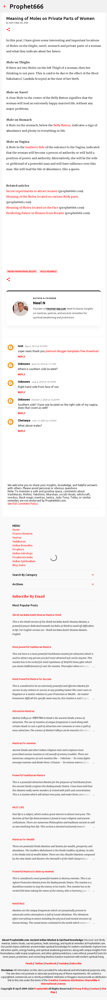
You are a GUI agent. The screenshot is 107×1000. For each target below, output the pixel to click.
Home (16, 529)
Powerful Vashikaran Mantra (28, 775)
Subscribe (76, 963)
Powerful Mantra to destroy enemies (33, 871)
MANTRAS (18, 903)
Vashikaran (19, 541)
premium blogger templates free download (72, 351)
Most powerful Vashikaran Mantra (31, 647)
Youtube (63, 963)
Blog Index (18, 565)
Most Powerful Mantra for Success (31, 679)
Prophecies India (22, 557)
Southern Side (34, 147)
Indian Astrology (22, 553)
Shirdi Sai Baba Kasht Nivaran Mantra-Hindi (36, 615)
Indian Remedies (22, 545)
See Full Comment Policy (23, 503)
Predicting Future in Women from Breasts (35, 213)
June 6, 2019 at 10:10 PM (43, 382)
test (20, 346)
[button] (8, 29)
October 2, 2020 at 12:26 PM (45, 399)
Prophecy (18, 549)
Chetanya (24, 420)
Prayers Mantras (22, 533)
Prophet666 (26, 6)
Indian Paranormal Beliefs (22, 271)
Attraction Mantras (23, 711)
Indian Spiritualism (23, 561)
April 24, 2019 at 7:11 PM (43, 364)
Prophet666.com (56, 309)
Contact (95, 988)
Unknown (24, 363)
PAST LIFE (18, 807)
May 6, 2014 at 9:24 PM (36, 346)
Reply (21, 356)
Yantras (16, 537)
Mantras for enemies (24, 743)
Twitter (39, 963)
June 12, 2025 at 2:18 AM (44, 420)
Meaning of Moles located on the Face (32, 207)
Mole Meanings (48, 271)
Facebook (51, 963)
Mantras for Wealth (23, 839)
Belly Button (61, 125)
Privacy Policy (81, 988)
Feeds (29, 963)
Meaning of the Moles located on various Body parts (42, 196)
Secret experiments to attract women (32, 191)
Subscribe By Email (28, 596)
